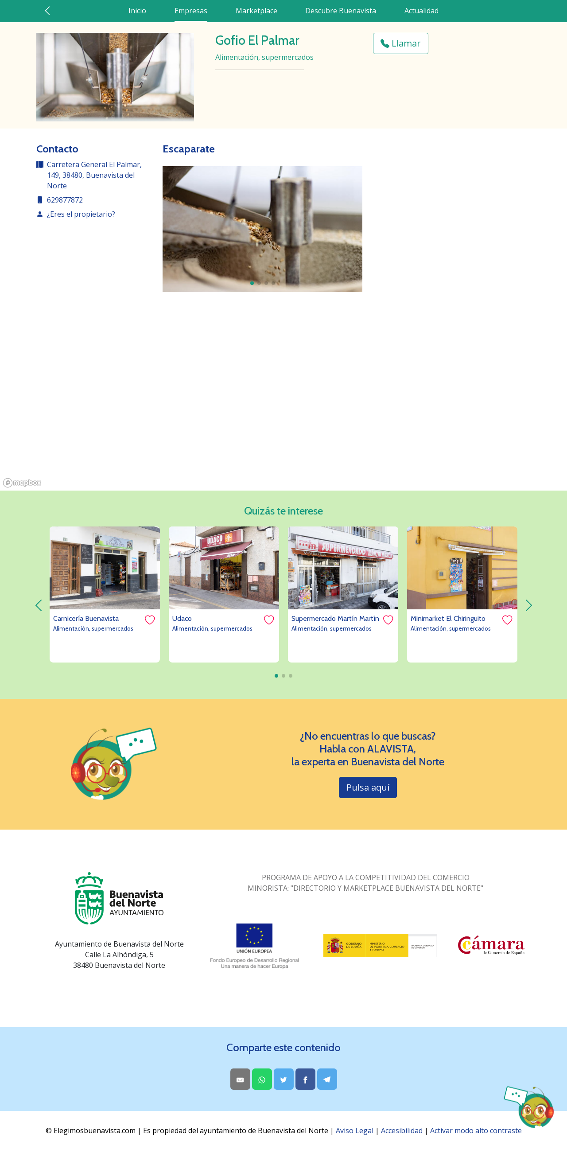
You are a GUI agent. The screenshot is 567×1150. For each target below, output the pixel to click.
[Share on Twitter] (284, 1079)
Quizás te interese (283, 511)
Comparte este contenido (283, 1047)
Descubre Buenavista (340, 11)
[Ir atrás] (47, 10)
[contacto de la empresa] (94, 217)
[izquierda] (38, 605)
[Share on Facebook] (305, 1079)
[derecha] (529, 605)
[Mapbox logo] (22, 483)
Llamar (401, 43)
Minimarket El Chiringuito (448, 618)
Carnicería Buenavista (86, 618)
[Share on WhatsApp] (262, 1079)
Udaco (182, 618)
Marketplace (256, 11)
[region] (283, 402)
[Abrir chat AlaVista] (528, 1107)
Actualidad (421, 11)
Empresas (191, 11)
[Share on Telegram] (327, 1079)
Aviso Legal (354, 1130)
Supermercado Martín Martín (335, 618)
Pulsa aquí (367, 787)
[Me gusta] (149, 620)
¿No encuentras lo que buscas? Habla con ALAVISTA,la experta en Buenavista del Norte (367, 749)
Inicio (137, 11)
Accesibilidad (402, 1130)
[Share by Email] (240, 1079)
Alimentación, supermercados (93, 628)
